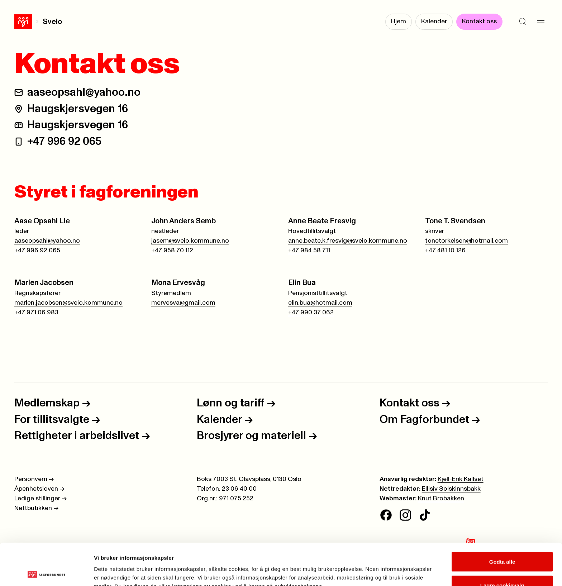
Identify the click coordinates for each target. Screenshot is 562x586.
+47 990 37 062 (311, 312)
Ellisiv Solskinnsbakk (451, 489)
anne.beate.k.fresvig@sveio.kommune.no (347, 241)
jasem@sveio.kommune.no (190, 241)
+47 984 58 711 (309, 250)
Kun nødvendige (502, 567)
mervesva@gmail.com (183, 303)
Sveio (34, 21)
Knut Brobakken (441, 498)
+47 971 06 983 (36, 312)
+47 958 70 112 (172, 250)
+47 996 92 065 (64, 141)
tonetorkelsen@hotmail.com (466, 241)
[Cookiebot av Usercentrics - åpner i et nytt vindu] (46, 572)
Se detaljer (385, 567)
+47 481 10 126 (445, 250)
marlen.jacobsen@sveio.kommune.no (68, 303)
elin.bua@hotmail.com (320, 303)
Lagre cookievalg (502, 543)
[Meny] (540, 21)
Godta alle (502, 520)
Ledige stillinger (40, 498)
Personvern (34, 479)
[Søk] (522, 21)
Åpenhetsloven (39, 489)
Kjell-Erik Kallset (461, 479)
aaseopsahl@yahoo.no (83, 92)
